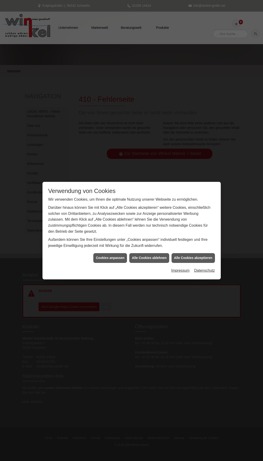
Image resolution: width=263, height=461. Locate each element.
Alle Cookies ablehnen (149, 252)
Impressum (180, 265)
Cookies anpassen (110, 252)
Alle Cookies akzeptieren (193, 252)
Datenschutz (204, 265)
